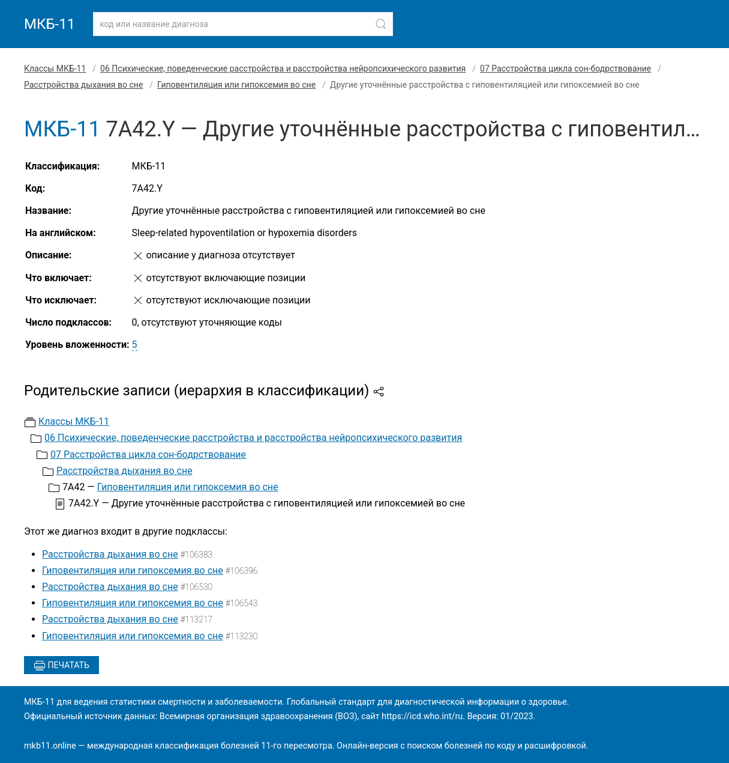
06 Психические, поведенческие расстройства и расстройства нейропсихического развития (283, 68)
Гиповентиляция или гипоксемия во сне (236, 85)
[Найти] (381, 24)
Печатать (61, 666)
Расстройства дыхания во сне (83, 85)
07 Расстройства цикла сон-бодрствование (565, 68)
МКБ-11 (49, 24)
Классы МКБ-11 (55, 68)
